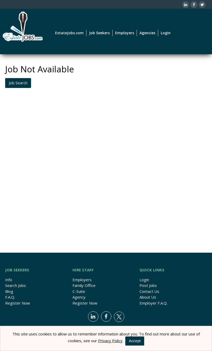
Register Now (17, 303)
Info (8, 279)
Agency (78, 297)
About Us (148, 297)
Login (166, 32)
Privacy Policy (110, 340)
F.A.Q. (10, 297)
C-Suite (78, 291)
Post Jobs (148, 285)
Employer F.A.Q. (153, 303)
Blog (9, 291)
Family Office (84, 285)
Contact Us (149, 291)
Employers (82, 279)
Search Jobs (15, 285)
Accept (135, 341)
